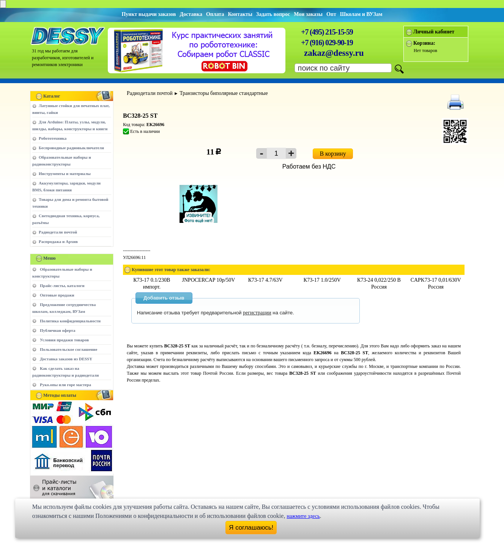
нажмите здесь (303, 516)
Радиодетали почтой (58, 232)
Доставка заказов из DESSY (66, 359)
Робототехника (52, 138)
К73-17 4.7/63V (265, 280)
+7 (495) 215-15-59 (327, 32)
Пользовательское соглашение (68, 349)
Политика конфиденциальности (70, 321)
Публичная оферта (57, 330)
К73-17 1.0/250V (322, 280)
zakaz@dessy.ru (334, 53)
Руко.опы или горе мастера (65, 384)
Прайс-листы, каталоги (62, 285)
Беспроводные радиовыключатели (71, 147)
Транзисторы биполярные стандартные (224, 93)
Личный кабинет (433, 32)
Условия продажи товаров (64, 340)
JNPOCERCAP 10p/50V (208, 280)
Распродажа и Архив (58, 241)
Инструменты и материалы (65, 173)
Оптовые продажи (57, 295)
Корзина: (424, 43)
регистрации (257, 313)
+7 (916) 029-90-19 (327, 42)
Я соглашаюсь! (251, 527)
